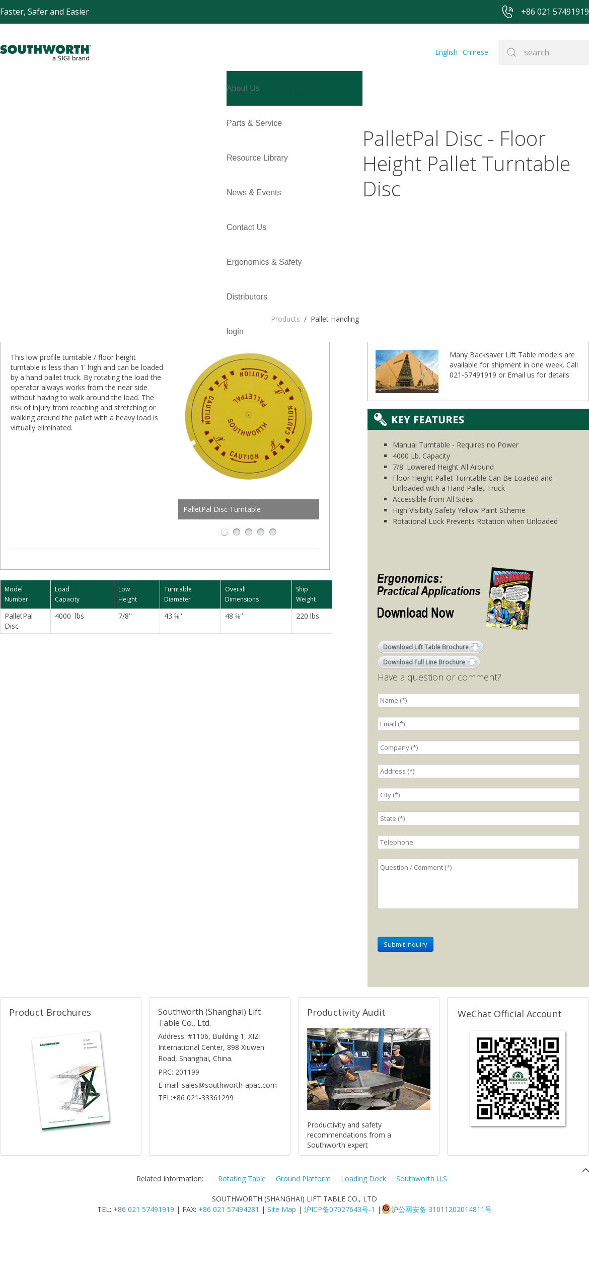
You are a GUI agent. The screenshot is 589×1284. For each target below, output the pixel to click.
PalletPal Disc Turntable (266, 333)
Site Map (281, 1261)
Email (516, 426)
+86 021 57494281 (228, 1261)
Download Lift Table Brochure (426, 699)
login (8, 158)
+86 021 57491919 (143, 1261)
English (446, 52)
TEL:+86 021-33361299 (196, 1149)
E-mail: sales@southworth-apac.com (217, 1137)
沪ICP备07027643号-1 (339, 1261)
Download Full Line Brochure (424, 714)
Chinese (475, 52)
